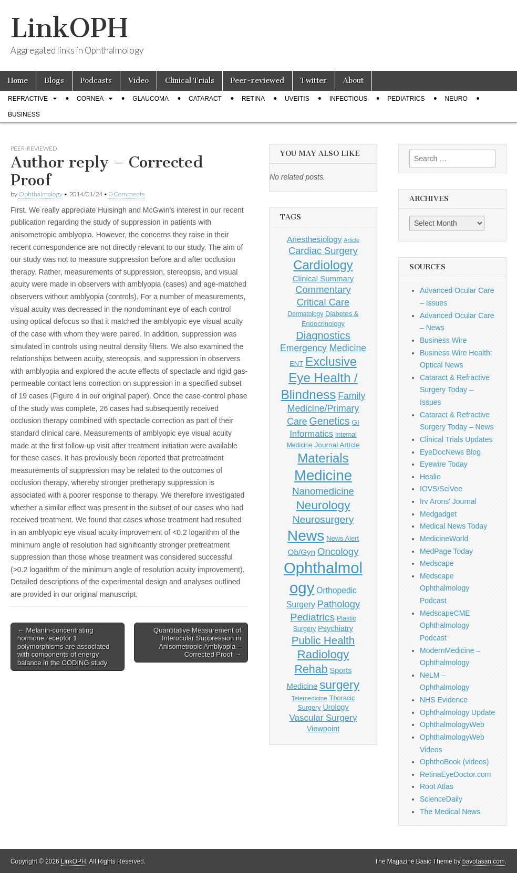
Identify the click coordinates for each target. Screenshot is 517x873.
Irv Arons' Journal (448, 501)
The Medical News (450, 811)
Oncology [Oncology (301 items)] (337, 551)
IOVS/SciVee (441, 489)
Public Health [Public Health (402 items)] (323, 640)
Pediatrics (406, 98)
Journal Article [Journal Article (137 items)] (336, 445)
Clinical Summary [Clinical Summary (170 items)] (323, 278)
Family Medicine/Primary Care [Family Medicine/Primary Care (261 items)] (326, 409)
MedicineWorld (444, 538)
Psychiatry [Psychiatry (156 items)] (335, 628)
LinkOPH (69, 28)
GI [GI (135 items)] (355, 422)
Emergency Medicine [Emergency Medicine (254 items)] (323, 348)
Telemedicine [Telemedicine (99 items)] (309, 698)
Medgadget (438, 514)
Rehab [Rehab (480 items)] (310, 669)
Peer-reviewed (257, 80)
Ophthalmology (40, 194)
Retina (253, 98)
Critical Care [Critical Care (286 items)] (323, 302)
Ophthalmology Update (457, 712)
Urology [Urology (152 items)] (336, 707)
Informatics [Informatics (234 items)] (311, 434)
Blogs (54, 80)
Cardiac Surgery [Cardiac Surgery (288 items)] (323, 250)
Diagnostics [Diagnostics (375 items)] (323, 335)
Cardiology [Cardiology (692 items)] (323, 265)
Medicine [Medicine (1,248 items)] (323, 475)
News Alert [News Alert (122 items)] (342, 538)
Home (18, 80)
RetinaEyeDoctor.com (455, 774)
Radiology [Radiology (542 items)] (323, 654)
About (353, 80)
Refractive (28, 98)
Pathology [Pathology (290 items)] (338, 603)
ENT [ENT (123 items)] (296, 363)
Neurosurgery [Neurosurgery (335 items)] (323, 519)
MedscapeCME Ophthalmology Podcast (445, 625)
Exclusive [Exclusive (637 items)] (331, 362)
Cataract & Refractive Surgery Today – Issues (455, 389)
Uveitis (297, 98)
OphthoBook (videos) (454, 762)
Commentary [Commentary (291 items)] (322, 289)
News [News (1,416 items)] (305, 535)
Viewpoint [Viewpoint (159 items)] (323, 728)
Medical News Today (453, 526)
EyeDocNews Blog (450, 452)
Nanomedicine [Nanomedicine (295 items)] (323, 491)
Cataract (205, 98)
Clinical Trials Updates (456, 439)
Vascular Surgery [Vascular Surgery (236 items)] (323, 718)
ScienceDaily (441, 799)
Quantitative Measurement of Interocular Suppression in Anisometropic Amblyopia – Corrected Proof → (197, 642)
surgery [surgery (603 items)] (339, 684)
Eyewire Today (444, 464)
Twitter (314, 80)
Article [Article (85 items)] (351, 240)
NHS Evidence (444, 700)
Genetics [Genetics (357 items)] (329, 421)
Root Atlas (436, 786)
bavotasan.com (483, 861)
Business (24, 114)
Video (138, 80)
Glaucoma (150, 98)
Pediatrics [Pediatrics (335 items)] (313, 617)
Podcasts (96, 80)
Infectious (348, 98)
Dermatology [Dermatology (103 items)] (306, 314)
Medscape (437, 563)
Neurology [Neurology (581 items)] (323, 505)
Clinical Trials (189, 80)
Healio (430, 476)
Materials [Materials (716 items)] (322, 458)
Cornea (90, 98)
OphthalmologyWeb (452, 724)
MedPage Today (446, 551)
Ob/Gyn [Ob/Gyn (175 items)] (302, 552)
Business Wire (443, 340)
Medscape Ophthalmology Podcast (444, 588)
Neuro (455, 98)
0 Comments (126, 194)
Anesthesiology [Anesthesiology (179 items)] (314, 239)
